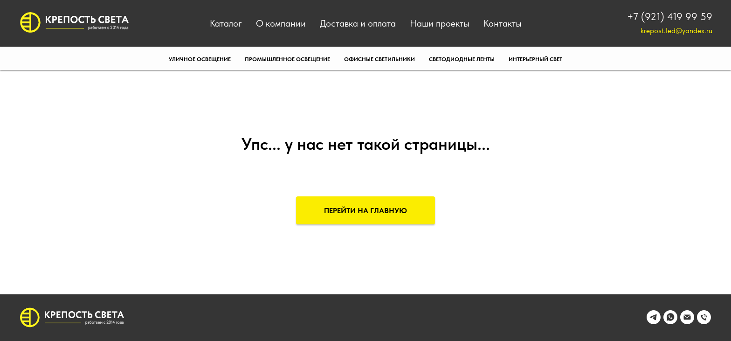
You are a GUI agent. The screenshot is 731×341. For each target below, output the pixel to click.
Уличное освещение (200, 59)
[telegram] (654, 322)
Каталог (226, 23)
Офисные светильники (379, 59)
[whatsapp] (670, 322)
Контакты (502, 23)
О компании (281, 23)
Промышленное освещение (287, 59)
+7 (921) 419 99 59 (669, 16)
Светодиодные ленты (462, 59)
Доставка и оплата (358, 23)
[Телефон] (704, 322)
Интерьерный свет (535, 59)
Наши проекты (439, 23)
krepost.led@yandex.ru (676, 30)
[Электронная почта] (687, 322)
